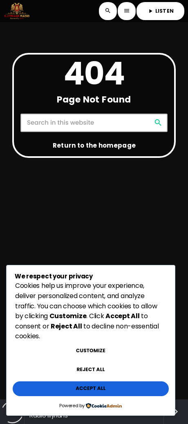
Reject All (90, 369)
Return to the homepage (94, 145)
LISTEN (160, 10)
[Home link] (17, 11)
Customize (90, 350)
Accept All (90, 388)
